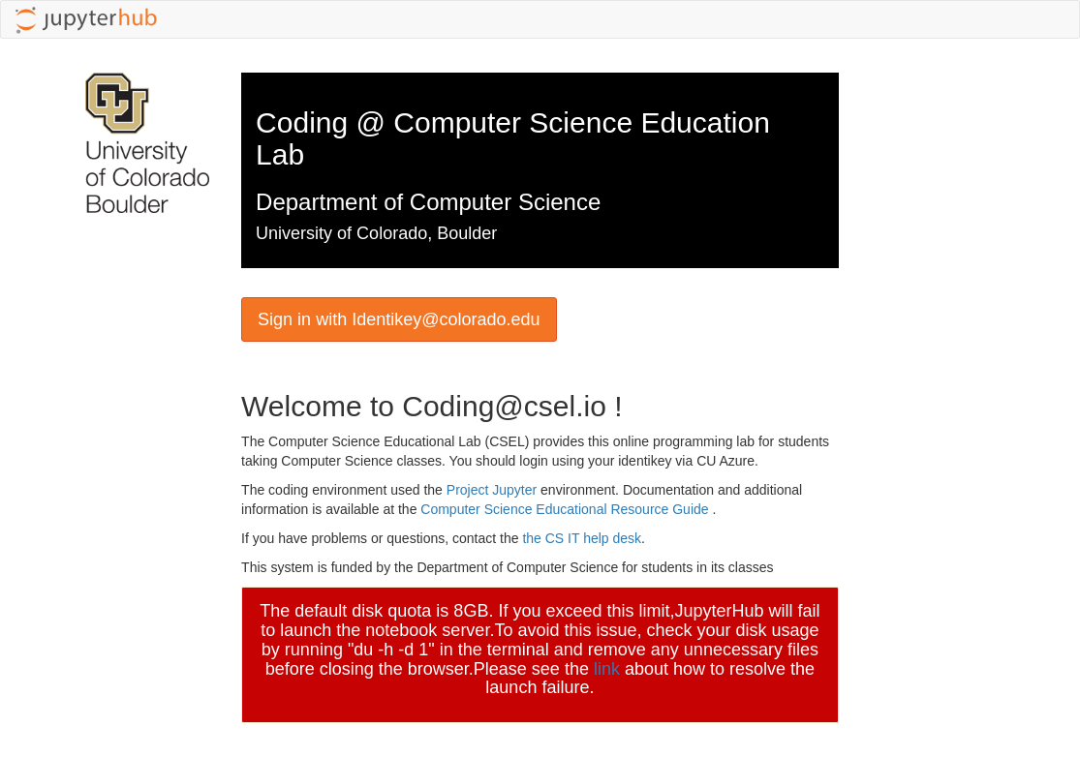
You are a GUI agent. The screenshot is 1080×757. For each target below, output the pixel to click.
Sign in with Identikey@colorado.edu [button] (399, 319)
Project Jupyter (493, 490)
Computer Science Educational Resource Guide (566, 509)
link (607, 669)
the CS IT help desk (581, 538)
